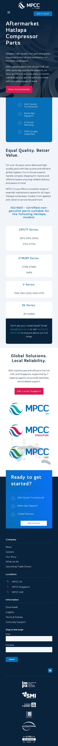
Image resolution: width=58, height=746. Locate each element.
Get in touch (33, 523)
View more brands (19, 89)
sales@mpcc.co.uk (20, 329)
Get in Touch (43, 14)
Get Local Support (29, 391)
